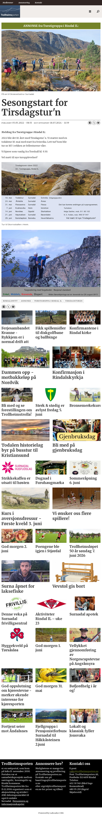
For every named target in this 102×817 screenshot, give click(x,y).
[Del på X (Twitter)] (94, 123)
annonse (26, 301)
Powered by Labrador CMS (51, 813)
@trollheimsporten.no (86, 771)
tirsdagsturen (73, 301)
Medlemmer (8, 2)
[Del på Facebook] (90, 123)
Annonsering (24, 2)
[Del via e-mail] (98, 123)
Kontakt (38, 2)
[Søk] (98, 12)
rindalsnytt (10, 301)
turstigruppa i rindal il (48, 301)
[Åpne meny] (90, 11)
